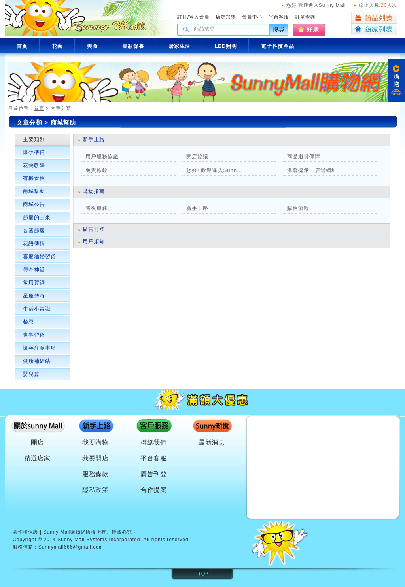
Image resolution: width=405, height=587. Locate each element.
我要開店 (95, 458)
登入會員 (199, 17)
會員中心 (252, 17)
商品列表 (374, 18)
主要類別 (34, 139)
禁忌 (28, 322)
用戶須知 (94, 241)
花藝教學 (34, 165)
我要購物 (95, 442)
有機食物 (34, 178)
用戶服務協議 (102, 156)
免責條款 (96, 170)
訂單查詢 (305, 17)
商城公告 (34, 204)
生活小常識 (37, 309)
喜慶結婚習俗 (39, 256)
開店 (37, 442)
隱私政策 (95, 490)
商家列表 (374, 29)
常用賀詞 (34, 283)
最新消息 (212, 442)
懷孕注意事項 (39, 348)
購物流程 (298, 208)
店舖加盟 (226, 17)
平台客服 (279, 17)
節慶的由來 (37, 217)
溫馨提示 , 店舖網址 (312, 170)
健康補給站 (37, 361)
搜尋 (279, 29)
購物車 (396, 80)
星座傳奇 (34, 296)
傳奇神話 (34, 270)
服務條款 (95, 474)
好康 (313, 29)
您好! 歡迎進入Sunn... (214, 170)
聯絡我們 (153, 442)
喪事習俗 (34, 335)
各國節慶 (34, 230)
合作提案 (153, 490)
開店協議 (197, 156)
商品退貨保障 (303, 156)
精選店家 (37, 458)
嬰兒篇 (31, 374)
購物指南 (94, 191)
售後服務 (96, 208)
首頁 (39, 108)
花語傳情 (34, 243)
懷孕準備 (34, 152)
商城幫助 (34, 191)
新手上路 (94, 139)
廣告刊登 (94, 229)
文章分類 (29, 122)
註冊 (182, 17)
